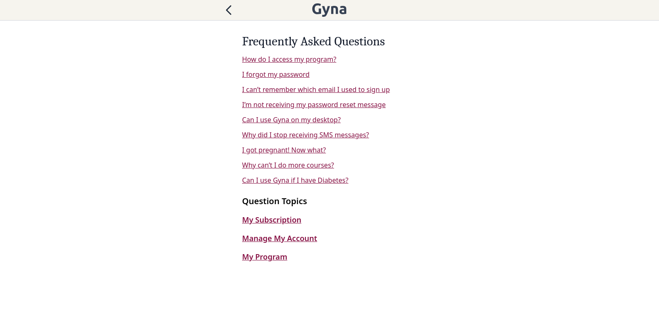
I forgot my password (275, 74)
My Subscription (271, 220)
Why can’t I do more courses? (288, 165)
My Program (264, 257)
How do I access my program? (289, 59)
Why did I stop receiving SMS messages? (305, 134)
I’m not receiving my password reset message (314, 104)
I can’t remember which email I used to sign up (316, 89)
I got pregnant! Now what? (284, 150)
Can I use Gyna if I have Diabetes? (295, 180)
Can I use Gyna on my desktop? (291, 119)
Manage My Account (279, 238)
